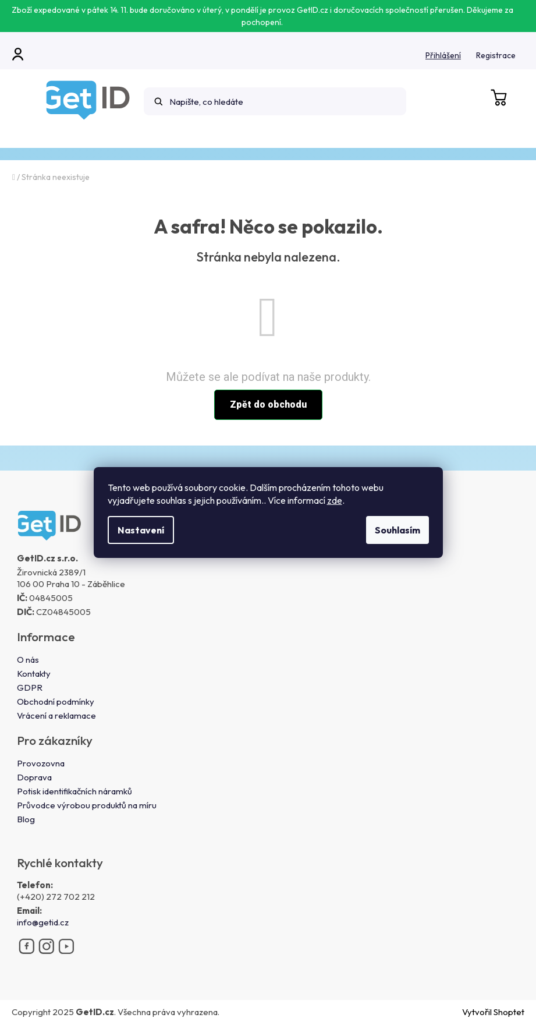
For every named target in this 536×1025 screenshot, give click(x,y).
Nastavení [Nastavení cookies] (141, 530)
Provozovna (41, 763)
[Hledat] (275, 101)
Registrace (496, 55)
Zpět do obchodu (268, 404)
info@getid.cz (43, 922)
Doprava (34, 777)
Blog (26, 819)
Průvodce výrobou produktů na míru (87, 805)
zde (334, 500)
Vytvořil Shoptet (493, 1011)
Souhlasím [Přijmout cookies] (397, 530)
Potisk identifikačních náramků (74, 791)
